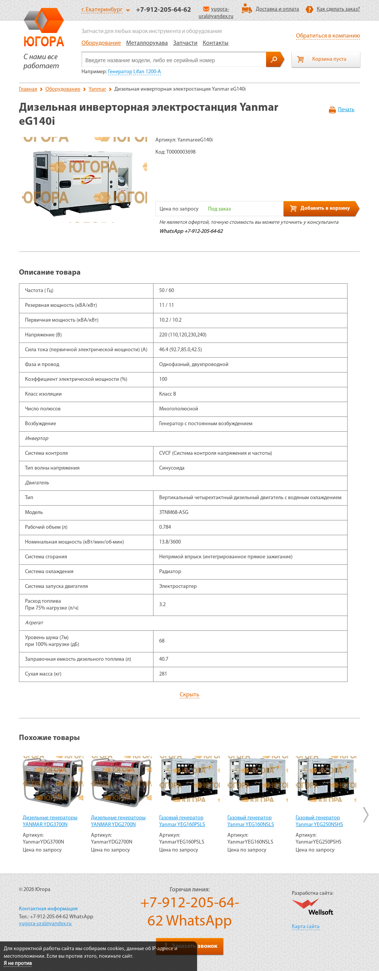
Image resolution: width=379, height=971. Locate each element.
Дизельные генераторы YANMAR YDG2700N (118, 821)
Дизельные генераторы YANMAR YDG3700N (50, 821)
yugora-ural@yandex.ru (45, 924)
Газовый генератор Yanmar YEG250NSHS (319, 821)
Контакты (216, 43)
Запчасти (185, 43)
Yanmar (97, 89)
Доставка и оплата (277, 9)
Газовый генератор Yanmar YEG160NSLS (250, 821)
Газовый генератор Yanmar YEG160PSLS (182, 821)
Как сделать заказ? (338, 9)
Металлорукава (147, 43)
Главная (28, 89)
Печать (346, 110)
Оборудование (101, 43)
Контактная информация (48, 909)
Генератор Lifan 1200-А (134, 72)
